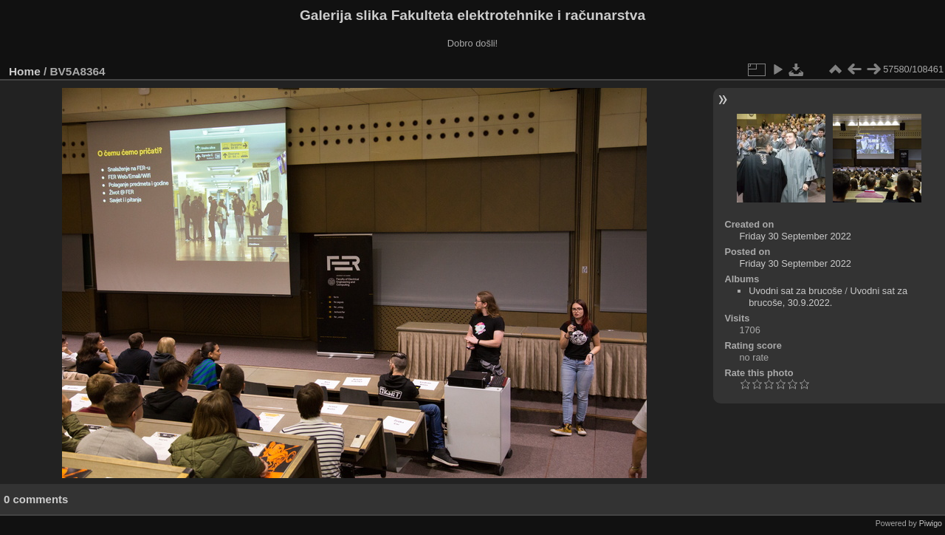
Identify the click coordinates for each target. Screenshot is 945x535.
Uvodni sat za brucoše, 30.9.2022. (828, 296)
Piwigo (930, 523)
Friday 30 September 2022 (795, 236)
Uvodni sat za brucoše (795, 290)
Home (25, 71)
